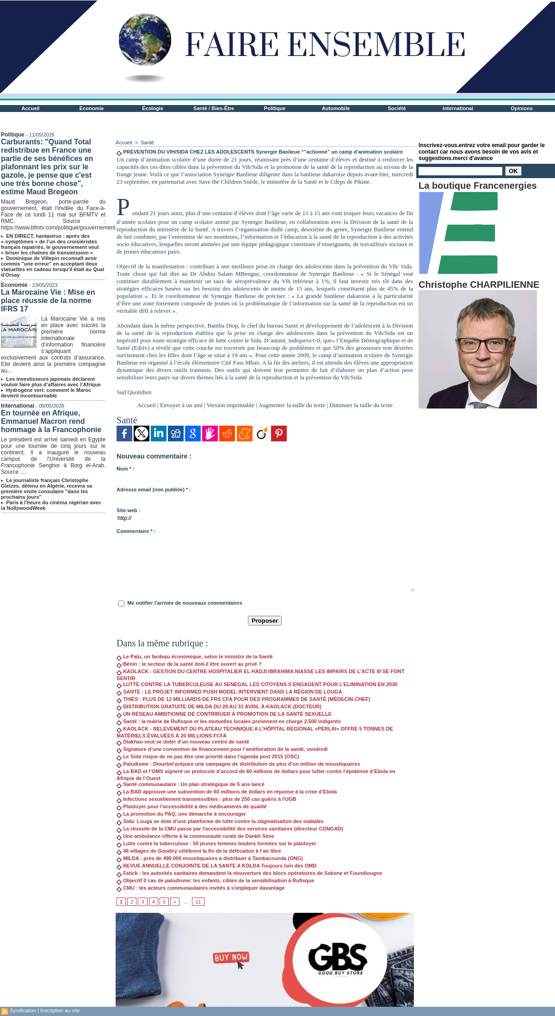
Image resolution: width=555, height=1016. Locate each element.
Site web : (128, 510)
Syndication (23, 1010)
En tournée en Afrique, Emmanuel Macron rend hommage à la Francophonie (51, 421)
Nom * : (126, 468)
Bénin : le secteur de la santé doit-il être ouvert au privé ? (189, 664)
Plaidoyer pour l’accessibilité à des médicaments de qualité (192, 806)
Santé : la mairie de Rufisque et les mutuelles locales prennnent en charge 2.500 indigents (229, 721)
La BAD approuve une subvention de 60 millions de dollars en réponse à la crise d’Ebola (227, 791)
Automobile (336, 108)
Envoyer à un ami (181, 405)
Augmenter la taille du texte (291, 405)
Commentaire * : (136, 531)
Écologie (152, 108)
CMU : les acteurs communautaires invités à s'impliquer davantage (200, 888)
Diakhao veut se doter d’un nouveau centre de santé (183, 741)
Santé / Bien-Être (213, 108)
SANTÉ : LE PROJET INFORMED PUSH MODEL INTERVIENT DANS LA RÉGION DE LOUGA (229, 691)
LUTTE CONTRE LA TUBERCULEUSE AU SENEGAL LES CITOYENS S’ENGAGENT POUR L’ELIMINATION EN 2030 (257, 684)
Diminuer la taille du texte (360, 405)
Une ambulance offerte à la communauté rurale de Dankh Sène (195, 836)
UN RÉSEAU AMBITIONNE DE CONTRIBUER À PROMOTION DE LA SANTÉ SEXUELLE (224, 714)
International (458, 108)
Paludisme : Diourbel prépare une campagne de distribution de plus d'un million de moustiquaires (238, 764)
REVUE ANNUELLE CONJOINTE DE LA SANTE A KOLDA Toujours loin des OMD (216, 865)
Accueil (31, 108)
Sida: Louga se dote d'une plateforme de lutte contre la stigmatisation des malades (220, 821)
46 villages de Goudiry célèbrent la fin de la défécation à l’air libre (199, 851)
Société (397, 108)
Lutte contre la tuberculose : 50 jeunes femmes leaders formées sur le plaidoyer (216, 843)
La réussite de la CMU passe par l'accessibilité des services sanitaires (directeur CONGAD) (230, 828)
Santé (147, 142)
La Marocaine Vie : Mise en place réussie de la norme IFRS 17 (48, 300)
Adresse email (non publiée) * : (154, 489)
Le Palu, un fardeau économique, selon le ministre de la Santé (194, 656)
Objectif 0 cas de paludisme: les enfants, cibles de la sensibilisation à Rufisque (215, 880)
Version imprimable (230, 405)
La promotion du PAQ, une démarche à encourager (181, 814)
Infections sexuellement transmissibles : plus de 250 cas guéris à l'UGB (206, 799)
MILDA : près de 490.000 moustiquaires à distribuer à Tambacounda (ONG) (210, 858)
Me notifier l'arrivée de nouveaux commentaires (184, 603)
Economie (92, 108)
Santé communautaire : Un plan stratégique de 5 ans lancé (191, 784)
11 (198, 901)
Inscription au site (60, 1010)
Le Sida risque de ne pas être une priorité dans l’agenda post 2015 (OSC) (208, 756)
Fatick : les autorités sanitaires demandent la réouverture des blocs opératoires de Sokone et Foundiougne (249, 873)
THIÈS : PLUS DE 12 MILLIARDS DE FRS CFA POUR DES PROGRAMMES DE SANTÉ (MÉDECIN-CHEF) (243, 699)
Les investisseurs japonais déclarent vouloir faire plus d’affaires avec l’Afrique (51, 381)
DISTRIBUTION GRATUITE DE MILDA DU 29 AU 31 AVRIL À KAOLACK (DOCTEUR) (219, 706)
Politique (274, 108)
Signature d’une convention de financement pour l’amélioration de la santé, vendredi (222, 749)
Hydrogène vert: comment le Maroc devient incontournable (46, 392)
